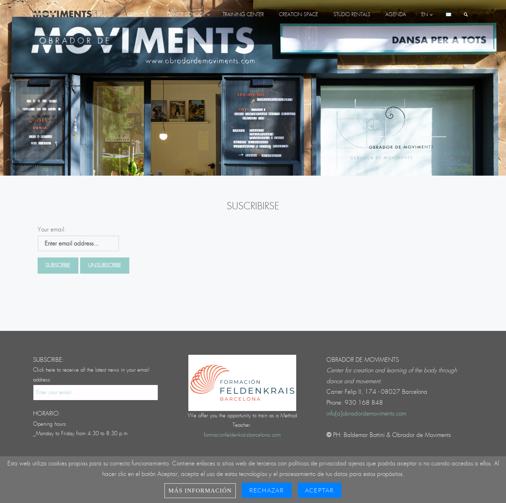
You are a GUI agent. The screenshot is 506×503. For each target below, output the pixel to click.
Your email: (52, 230)
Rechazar (266, 490)
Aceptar (319, 490)
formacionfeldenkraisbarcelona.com (242, 435)
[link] (466, 15)
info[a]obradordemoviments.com (366, 414)
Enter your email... (56, 392)
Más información (200, 490)
